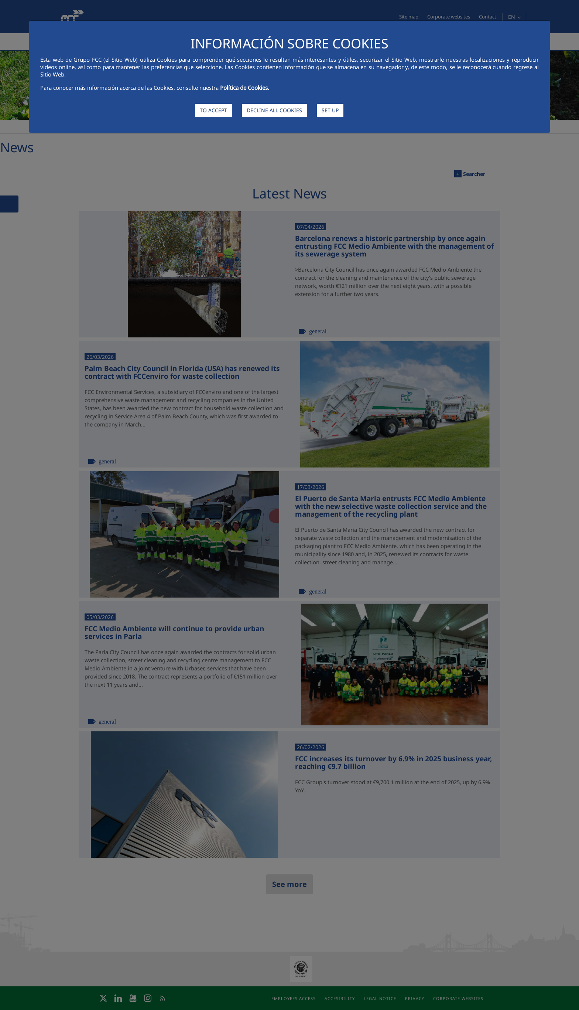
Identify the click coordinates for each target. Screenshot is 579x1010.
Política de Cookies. (244, 87)
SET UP (330, 110)
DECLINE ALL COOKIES (274, 110)
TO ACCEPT (213, 110)
